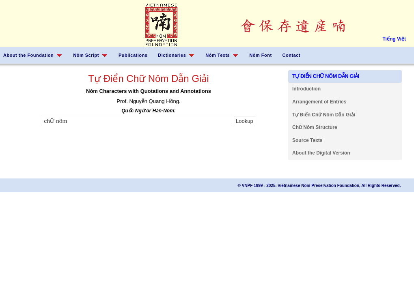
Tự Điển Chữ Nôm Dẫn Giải (323, 115)
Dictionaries (172, 55)
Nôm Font (260, 55)
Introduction (306, 89)
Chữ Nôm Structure (314, 127)
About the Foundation (28, 55)
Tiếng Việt (394, 39)
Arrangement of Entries (319, 102)
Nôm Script (86, 55)
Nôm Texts (217, 55)
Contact (291, 55)
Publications (133, 55)
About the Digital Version (321, 153)
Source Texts (307, 140)
